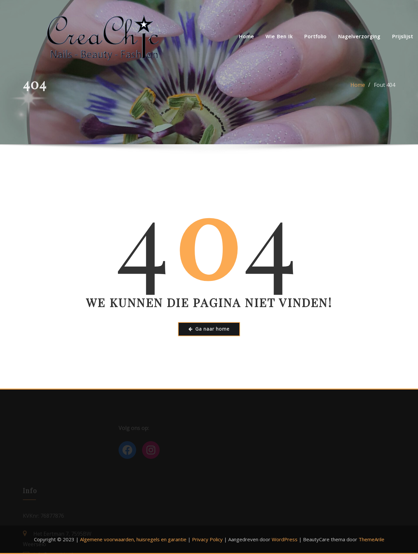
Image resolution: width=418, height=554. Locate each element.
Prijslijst (402, 36)
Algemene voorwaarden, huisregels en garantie (133, 539)
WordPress (284, 539)
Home (246, 36)
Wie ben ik (279, 36)
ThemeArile (371, 539)
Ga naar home (209, 329)
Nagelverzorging (359, 36)
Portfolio (315, 36)
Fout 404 (384, 88)
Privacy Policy (207, 539)
